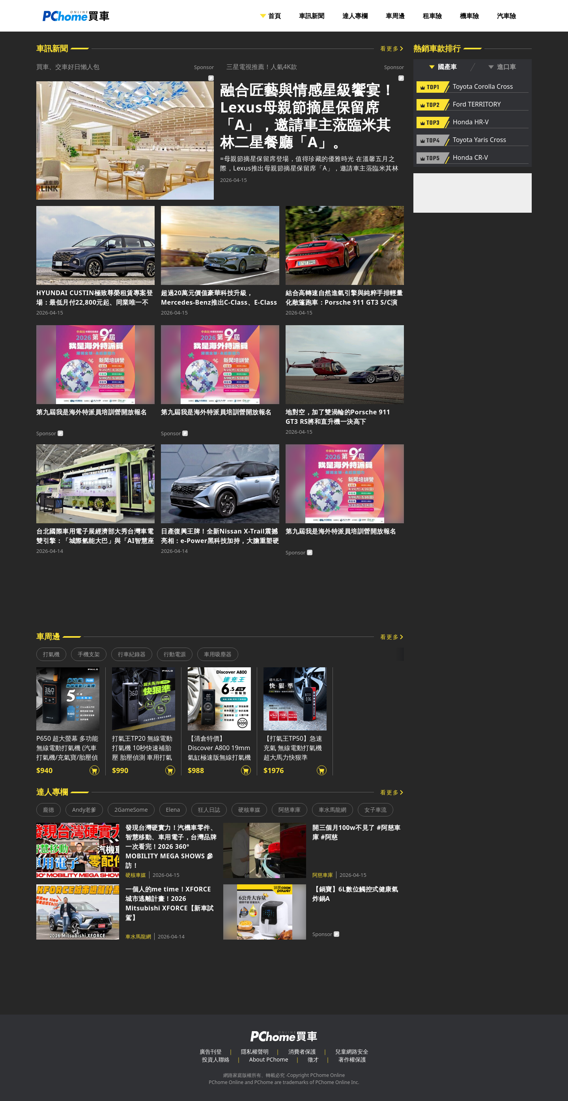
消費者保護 (302, 1051)
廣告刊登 (211, 1051)
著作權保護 (352, 1059)
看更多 (389, 48)
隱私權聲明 (255, 1051)
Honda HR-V (471, 122)
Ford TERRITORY (477, 105)
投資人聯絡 (216, 1059)
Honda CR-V (470, 158)
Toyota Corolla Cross (483, 87)
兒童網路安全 (351, 1051)
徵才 (313, 1059)
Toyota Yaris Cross (479, 140)
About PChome (268, 1059)
